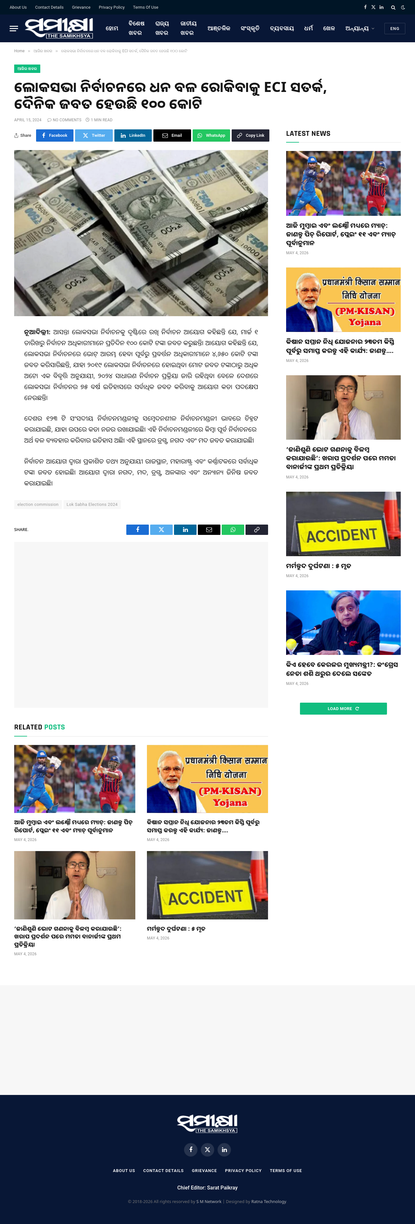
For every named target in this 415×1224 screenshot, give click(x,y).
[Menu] (14, 28)
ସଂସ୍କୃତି (250, 28)
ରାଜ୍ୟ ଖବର (162, 28)
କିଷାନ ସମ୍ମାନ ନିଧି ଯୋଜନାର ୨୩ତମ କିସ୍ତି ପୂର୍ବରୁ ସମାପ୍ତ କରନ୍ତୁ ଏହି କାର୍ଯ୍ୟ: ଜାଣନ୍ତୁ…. (203, 826)
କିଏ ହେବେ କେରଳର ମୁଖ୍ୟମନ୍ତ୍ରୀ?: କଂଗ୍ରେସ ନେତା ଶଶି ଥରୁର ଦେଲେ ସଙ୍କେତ (342, 668)
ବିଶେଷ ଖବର (137, 28)
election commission (38, 504)
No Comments (64, 120)
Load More (343, 708)
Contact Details (49, 7)
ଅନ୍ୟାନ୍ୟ (357, 28)
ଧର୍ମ (308, 28)
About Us (18, 7)
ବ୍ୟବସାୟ (282, 28)
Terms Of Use (145, 7)
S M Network (208, 1201)
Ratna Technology (268, 1201)
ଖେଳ (329, 28)
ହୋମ (112, 28)
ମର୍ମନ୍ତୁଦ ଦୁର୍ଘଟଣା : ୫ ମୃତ (176, 928)
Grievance (81, 7)
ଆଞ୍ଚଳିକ (219, 28)
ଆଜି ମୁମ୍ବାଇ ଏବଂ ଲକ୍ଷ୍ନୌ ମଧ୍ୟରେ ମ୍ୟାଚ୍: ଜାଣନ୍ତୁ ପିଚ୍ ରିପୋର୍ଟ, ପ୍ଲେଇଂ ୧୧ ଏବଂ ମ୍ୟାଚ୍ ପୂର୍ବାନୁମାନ (73, 826)
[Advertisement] (141, 625)
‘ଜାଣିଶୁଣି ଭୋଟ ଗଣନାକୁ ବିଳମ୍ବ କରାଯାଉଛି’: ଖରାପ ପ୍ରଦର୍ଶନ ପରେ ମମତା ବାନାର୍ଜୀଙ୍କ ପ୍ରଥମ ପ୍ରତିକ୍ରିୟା (67, 936)
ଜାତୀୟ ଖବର (188, 28)
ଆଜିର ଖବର (27, 68)
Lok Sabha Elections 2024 (92, 504)
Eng (395, 28)
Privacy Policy (112, 7)
